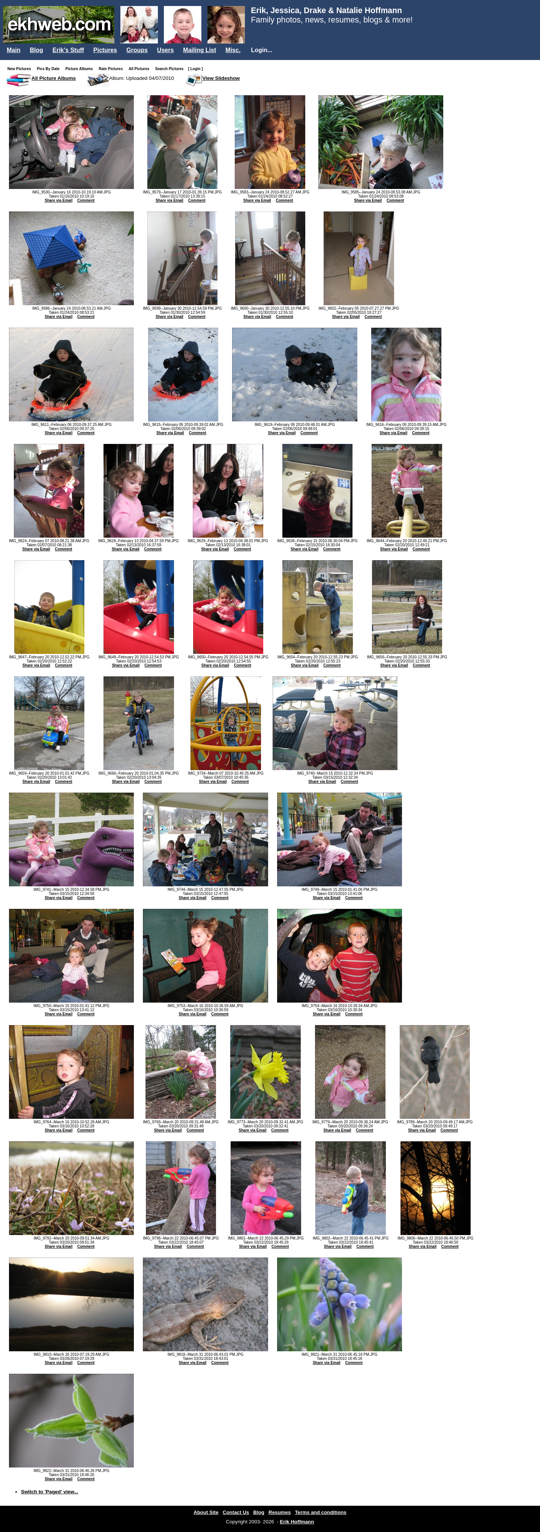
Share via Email (58, 200)
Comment (85, 200)
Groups (137, 50)
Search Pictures (171, 69)
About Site (206, 1512)
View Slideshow (221, 78)
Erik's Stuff (68, 50)
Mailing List (199, 50)
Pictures (105, 50)
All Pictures (140, 69)
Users (165, 50)
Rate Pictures (112, 69)
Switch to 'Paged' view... (49, 1492)
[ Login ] (195, 69)
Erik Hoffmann (297, 1522)
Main (13, 50)
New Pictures (21, 69)
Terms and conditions (320, 1512)
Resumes (279, 1512)
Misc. (232, 50)
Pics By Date (50, 69)
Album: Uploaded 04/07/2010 (141, 78)
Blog (36, 50)
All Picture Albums (54, 78)
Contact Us (236, 1512)
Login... (261, 50)
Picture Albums (81, 69)
